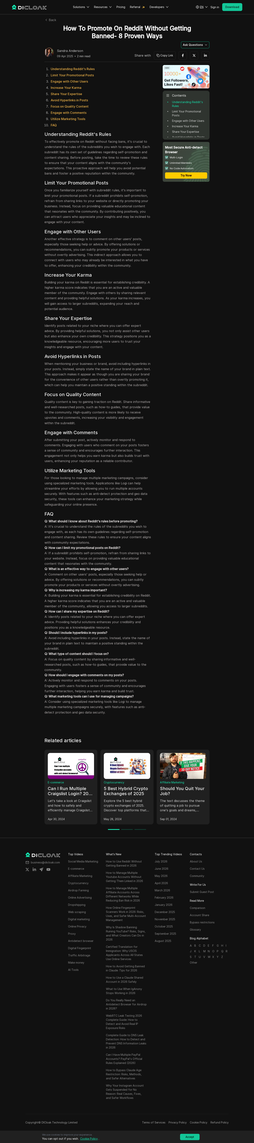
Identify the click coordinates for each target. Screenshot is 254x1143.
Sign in (214, 7)
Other (193, 962)
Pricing (120, 7)
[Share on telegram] (41, 869)
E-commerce (56, 782)
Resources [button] (103, 7)
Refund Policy (219, 1122)
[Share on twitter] (27, 869)
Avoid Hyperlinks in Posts (69, 100)
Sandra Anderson (70, 51)
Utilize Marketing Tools (68, 119)
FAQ (54, 125)
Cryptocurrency (114, 782)
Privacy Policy (178, 1122)
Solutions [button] (81, 7)
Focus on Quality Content (70, 106)
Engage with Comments (68, 113)
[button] (202, 7)
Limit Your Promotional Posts (72, 75)
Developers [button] (159, 7)
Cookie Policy (198, 1122)
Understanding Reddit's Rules (73, 69)
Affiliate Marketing (172, 782)
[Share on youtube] (48, 869)
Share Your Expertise (66, 94)
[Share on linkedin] (34, 869)
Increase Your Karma (66, 88)
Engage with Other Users (69, 81)
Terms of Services (153, 1122)
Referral (135, 7)
